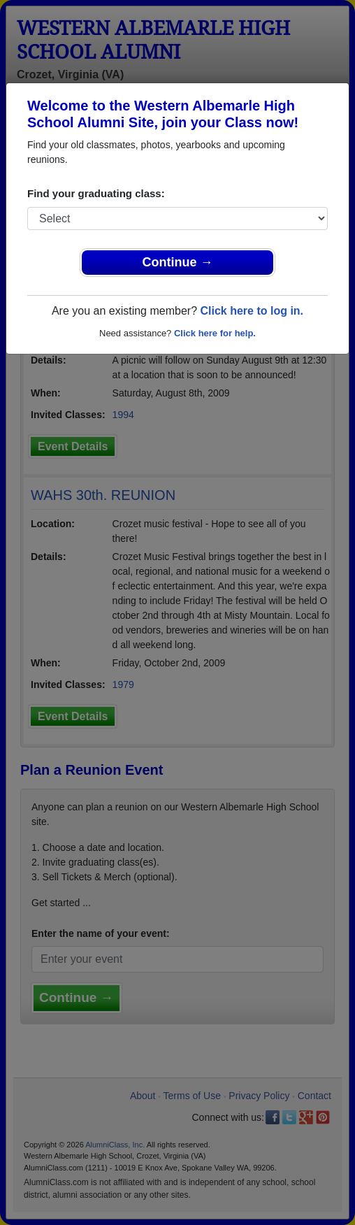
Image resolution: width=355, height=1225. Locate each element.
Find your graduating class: (96, 193)
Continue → (178, 262)
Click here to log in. (251, 311)
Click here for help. (215, 333)
